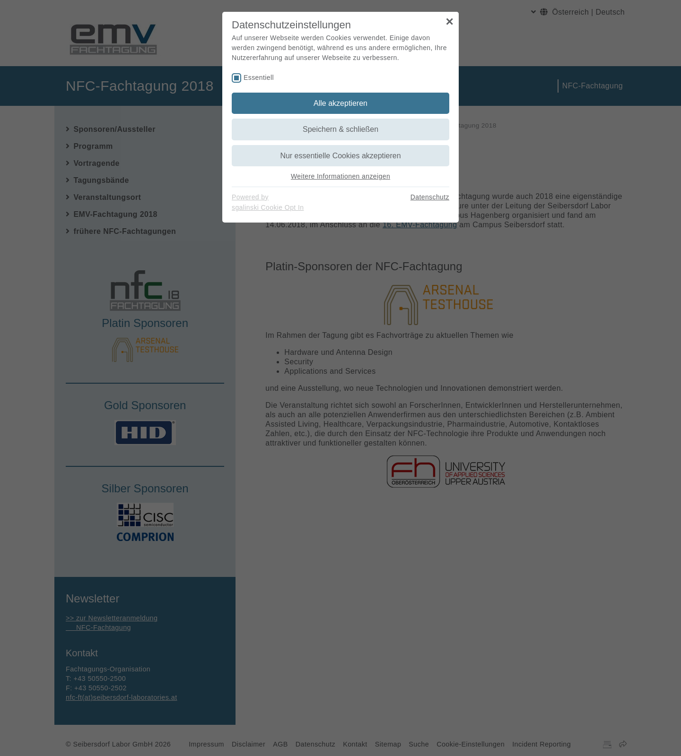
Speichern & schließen (340, 129)
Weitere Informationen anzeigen (340, 176)
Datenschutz (429, 197)
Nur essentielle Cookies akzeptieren (340, 156)
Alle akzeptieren (340, 103)
